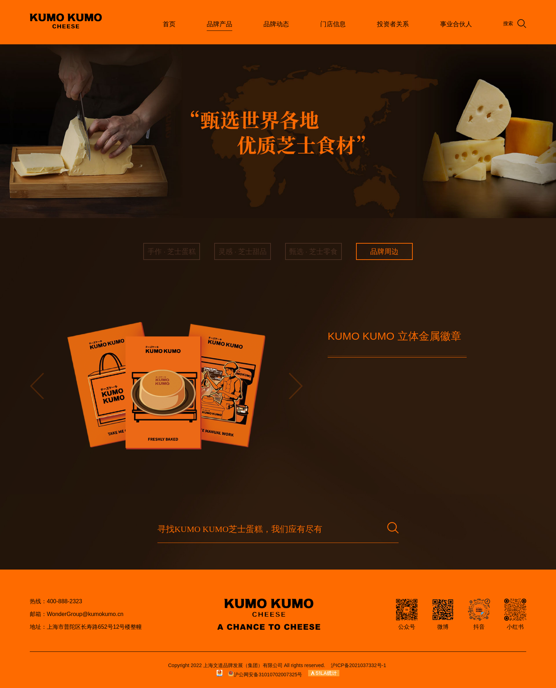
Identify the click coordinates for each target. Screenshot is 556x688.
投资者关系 (393, 24)
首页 (169, 24)
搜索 (514, 23)
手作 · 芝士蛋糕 (172, 251)
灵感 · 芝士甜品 (242, 251)
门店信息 (333, 24)
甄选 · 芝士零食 (313, 251)
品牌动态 (276, 24)
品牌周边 (384, 251)
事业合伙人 (456, 24)
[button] (37, 386)
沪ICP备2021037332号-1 (358, 665)
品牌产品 (219, 24)
